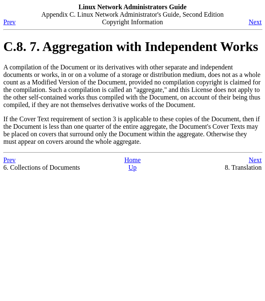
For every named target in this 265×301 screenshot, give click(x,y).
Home (132, 159)
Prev (9, 22)
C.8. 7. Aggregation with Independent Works (130, 46)
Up (133, 167)
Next (255, 22)
